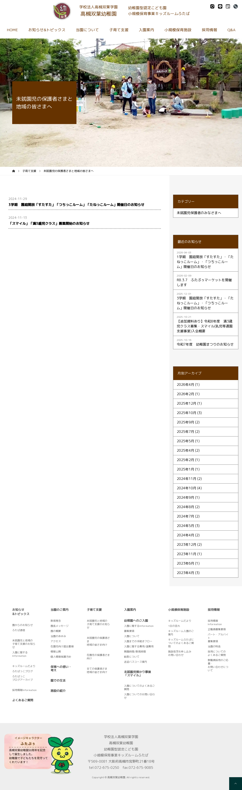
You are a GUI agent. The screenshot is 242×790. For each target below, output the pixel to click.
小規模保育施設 (177, 30)
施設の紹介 (58, 691)
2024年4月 (185, 535)
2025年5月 (185, 441)
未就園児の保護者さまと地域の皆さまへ (68, 171)
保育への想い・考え (61, 668)
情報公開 (56, 651)
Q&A (231, 30)
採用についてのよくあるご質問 (217, 653)
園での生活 (58, 680)
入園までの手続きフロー (138, 641)
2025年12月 (186, 403)
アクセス (56, 641)
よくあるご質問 (22, 700)
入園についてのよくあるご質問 (139, 687)
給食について (131, 656)
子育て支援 (118, 30)
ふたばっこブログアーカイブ (22, 678)
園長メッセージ (60, 626)
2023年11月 (186, 554)
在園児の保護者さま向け (98, 656)
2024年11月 (186, 478)
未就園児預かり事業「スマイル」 (137, 673)
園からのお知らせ (22, 625)
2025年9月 (185, 422)
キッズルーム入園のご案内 (181, 632)
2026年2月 (185, 394)
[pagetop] (235, 783)
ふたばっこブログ (22, 671)
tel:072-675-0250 (104, 767)
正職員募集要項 (217, 629)
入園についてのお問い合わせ (139, 696)
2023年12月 (186, 544)
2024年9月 (185, 497)
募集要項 (129, 631)
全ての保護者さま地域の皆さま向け (97, 670)
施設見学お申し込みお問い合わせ (179, 653)
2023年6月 (185, 563)
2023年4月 (185, 572)
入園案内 (146, 30)
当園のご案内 (60, 610)
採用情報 (209, 30)
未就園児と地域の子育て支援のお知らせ (23, 644)
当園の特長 (214, 646)
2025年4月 (185, 450)
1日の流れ (174, 626)
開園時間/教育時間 (135, 651)
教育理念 (56, 621)
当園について (87, 30)
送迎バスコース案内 (135, 662)
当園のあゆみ (58, 636)
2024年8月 (185, 506)
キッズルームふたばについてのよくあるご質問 (181, 643)
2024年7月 (185, 516)
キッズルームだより (23, 666)
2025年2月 (185, 459)
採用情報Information (24, 690)
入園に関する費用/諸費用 (139, 646)
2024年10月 (186, 488)
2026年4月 (185, 384)
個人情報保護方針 (61, 656)
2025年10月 (186, 412)
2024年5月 (185, 525)
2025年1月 (185, 469)
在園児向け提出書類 (62, 646)
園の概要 (56, 631)
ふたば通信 (18, 630)
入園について (131, 636)
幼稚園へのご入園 (136, 620)
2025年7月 (185, 431)
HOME (12, 30)
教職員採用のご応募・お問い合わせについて (218, 665)
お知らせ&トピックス (47, 30)
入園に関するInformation (20, 654)
